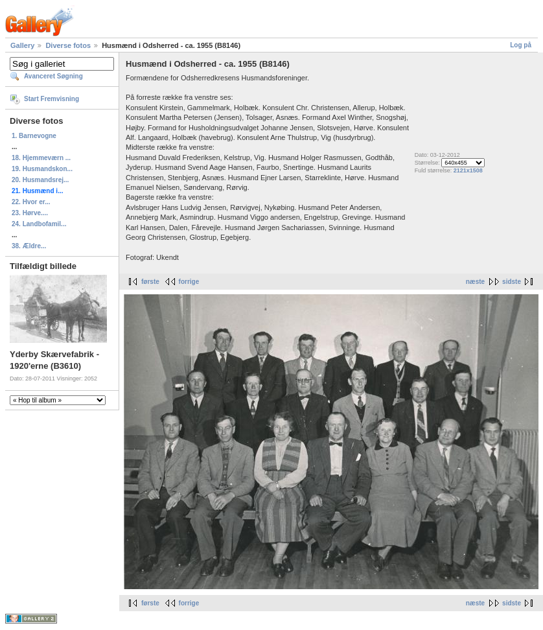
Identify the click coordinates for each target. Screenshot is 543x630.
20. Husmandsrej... (40, 179)
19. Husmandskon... (42, 168)
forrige (189, 281)
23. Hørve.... (30, 212)
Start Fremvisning (51, 98)
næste (475, 281)
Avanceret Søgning (53, 76)
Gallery (22, 45)
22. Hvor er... (31, 201)
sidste (511, 281)
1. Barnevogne (34, 135)
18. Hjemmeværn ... (41, 157)
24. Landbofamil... (39, 224)
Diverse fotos (68, 45)
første (150, 281)
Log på (520, 45)
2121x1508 (468, 170)
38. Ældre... (29, 246)
